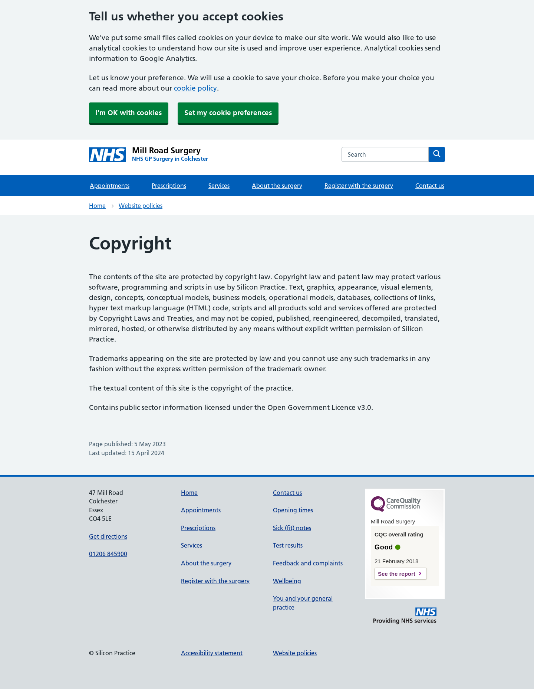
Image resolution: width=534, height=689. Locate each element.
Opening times (293, 510)
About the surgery (277, 185)
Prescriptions (169, 185)
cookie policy (195, 88)
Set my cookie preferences (228, 112)
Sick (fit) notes (292, 528)
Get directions (108, 536)
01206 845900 (108, 554)
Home (97, 205)
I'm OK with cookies (129, 112)
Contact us (429, 185)
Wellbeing (287, 581)
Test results (288, 545)
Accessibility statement (212, 653)
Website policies (140, 205)
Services (219, 185)
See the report (396, 574)
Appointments (109, 185)
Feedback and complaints (308, 563)
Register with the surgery (358, 185)
